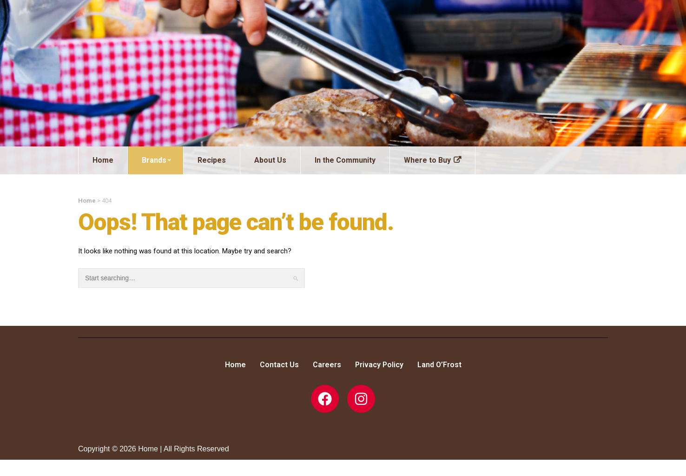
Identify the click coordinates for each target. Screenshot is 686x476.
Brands (156, 160)
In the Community (345, 160)
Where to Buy (427, 160)
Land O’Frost (439, 364)
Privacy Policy (379, 364)
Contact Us (279, 364)
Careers (327, 364)
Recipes (212, 160)
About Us (270, 160)
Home (102, 160)
